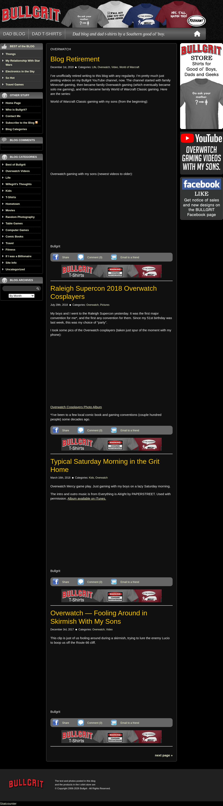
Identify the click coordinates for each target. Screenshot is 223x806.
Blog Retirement (74, 59)
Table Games (14, 223)
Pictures (104, 304)
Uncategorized (15, 269)
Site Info (11, 262)
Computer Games (17, 230)
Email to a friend (130, 257)
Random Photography (20, 217)
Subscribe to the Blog (22, 122)
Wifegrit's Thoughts (19, 184)
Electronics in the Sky (20, 71)
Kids (9, 190)
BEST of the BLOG (22, 46)
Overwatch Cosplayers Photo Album (76, 407)
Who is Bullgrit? (16, 109)
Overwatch (104, 67)
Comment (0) (94, 257)
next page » (164, 755)
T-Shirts (11, 197)
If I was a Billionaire (19, 256)
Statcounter (8, 803)
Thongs (11, 54)
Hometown (13, 203)
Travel (10, 243)
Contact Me (13, 116)
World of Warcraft (129, 67)
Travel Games (15, 84)
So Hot (10, 77)
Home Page (13, 103)
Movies (10, 210)
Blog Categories (16, 129)
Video (115, 67)
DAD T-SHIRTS (47, 34)
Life (8, 177)
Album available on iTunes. (87, 498)
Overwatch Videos (18, 171)
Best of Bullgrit (16, 164)
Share (65, 257)
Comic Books (14, 236)
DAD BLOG (14, 34)
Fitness (10, 249)
